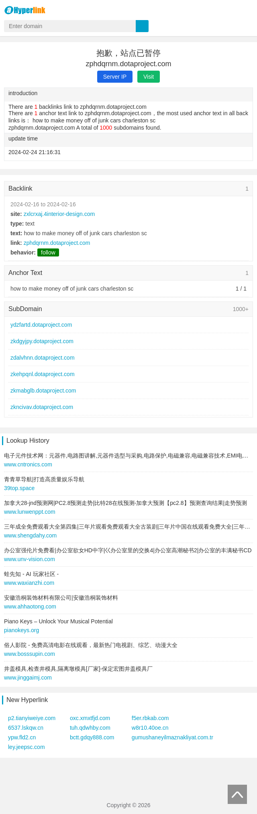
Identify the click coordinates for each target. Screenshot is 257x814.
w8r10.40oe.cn (150, 727)
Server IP (114, 76)
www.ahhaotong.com (30, 606)
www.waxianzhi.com (29, 583)
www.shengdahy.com (30, 535)
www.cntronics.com (28, 464)
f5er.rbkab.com (150, 718)
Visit (148, 76)
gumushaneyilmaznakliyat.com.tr (172, 737)
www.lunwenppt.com (29, 512)
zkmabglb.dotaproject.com (43, 390)
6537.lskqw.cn (25, 727)
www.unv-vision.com (29, 559)
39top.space (19, 488)
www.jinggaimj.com (28, 677)
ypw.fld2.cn (22, 737)
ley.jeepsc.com (26, 747)
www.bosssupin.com (29, 654)
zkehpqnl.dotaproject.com (42, 374)
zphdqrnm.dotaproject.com (57, 243)
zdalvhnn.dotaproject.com (42, 357)
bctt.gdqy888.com (92, 737)
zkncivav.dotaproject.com (41, 407)
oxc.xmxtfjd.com (90, 718)
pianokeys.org (21, 630)
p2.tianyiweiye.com (31, 718)
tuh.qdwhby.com (90, 727)
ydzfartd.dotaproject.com (41, 325)
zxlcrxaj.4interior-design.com (59, 214)
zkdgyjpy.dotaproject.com (41, 341)
